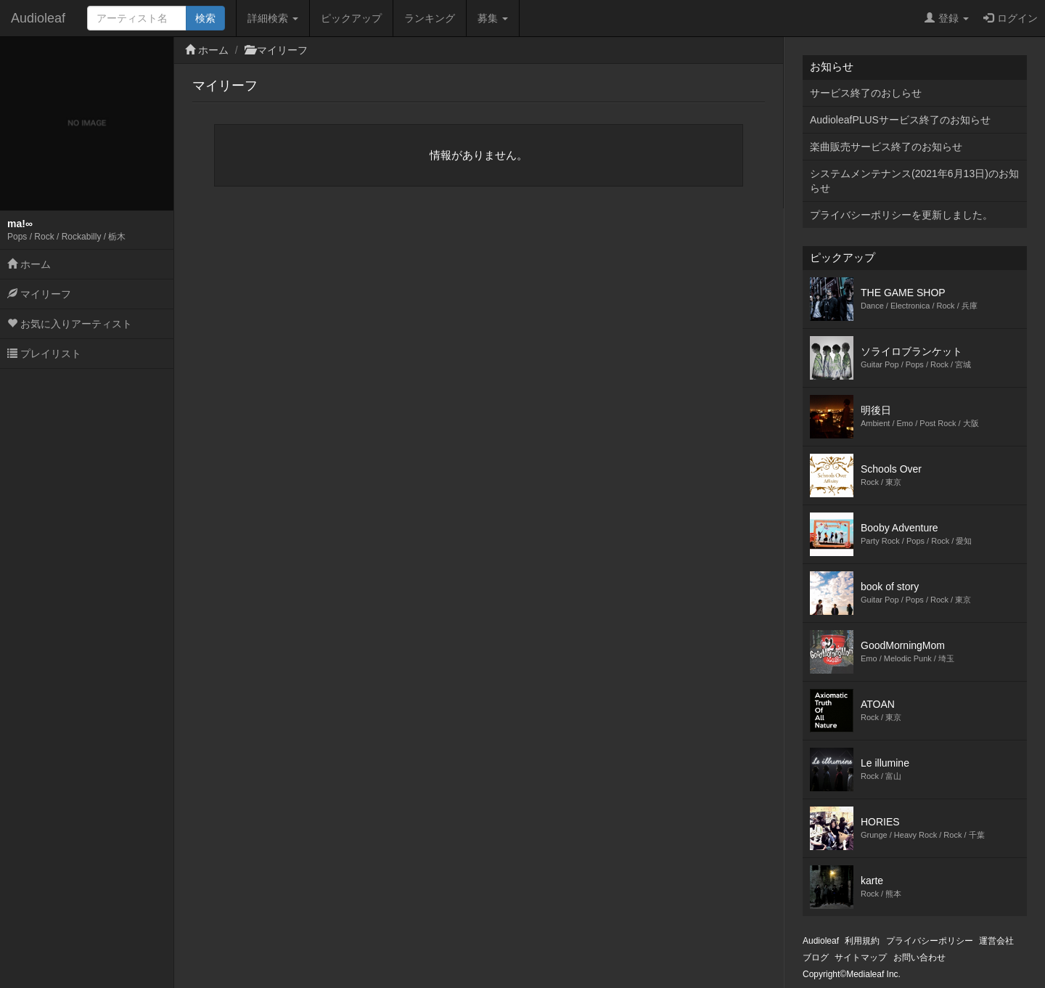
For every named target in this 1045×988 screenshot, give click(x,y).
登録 (947, 18)
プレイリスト (44, 353)
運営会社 (996, 941)
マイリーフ (39, 294)
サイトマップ (861, 957)
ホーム (29, 264)
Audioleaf (38, 18)
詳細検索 (272, 18)
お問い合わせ (919, 957)
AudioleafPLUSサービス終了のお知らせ (900, 120)
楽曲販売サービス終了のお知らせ (886, 146)
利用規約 (862, 941)
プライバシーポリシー (929, 941)
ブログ (816, 957)
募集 (493, 18)
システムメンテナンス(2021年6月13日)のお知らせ (914, 181)
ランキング (429, 18)
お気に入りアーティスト (69, 324)
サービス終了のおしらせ (866, 93)
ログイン (1010, 18)
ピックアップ (351, 18)
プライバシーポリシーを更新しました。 (901, 215)
